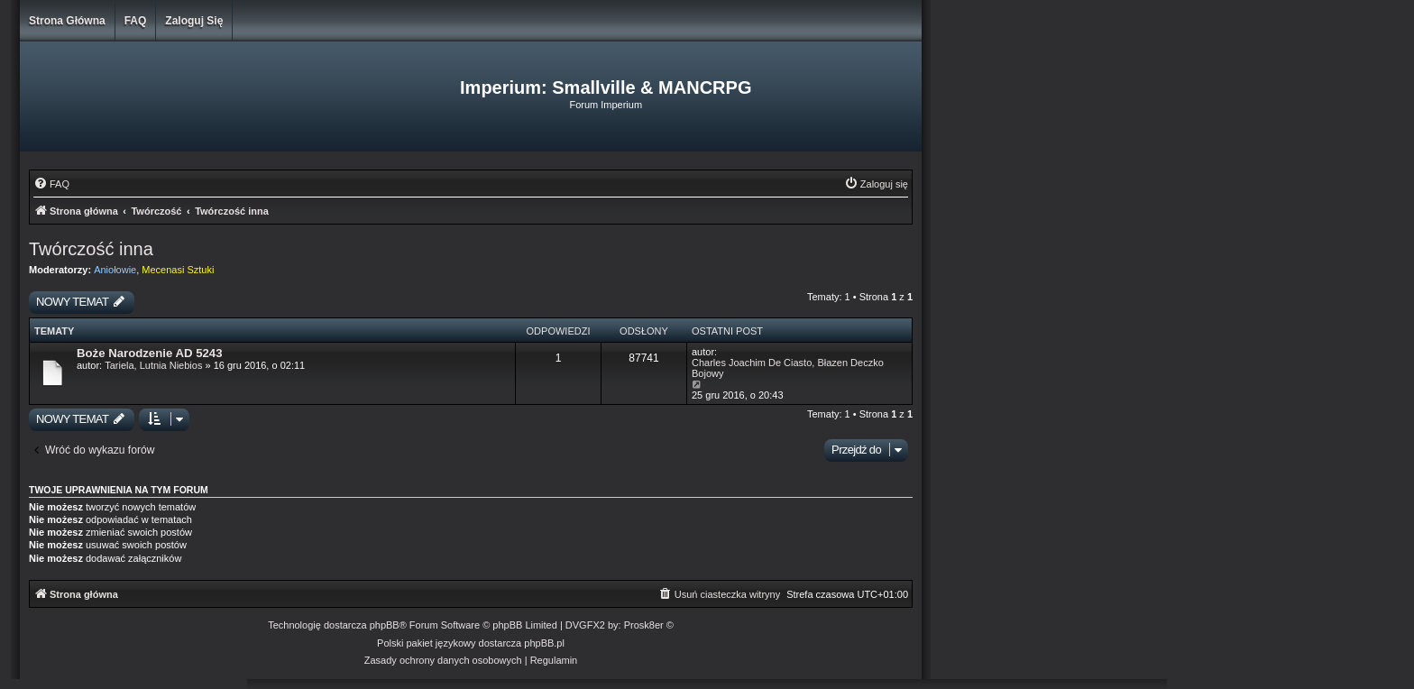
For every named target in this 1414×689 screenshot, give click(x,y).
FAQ (135, 20)
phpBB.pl (544, 643)
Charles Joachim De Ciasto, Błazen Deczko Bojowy (788, 368)
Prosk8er (644, 625)
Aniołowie (115, 269)
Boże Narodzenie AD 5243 (149, 353)
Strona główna (67, 20)
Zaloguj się (194, 20)
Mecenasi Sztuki (178, 269)
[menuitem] (51, 184)
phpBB (384, 625)
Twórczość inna (91, 249)
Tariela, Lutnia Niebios (153, 365)
